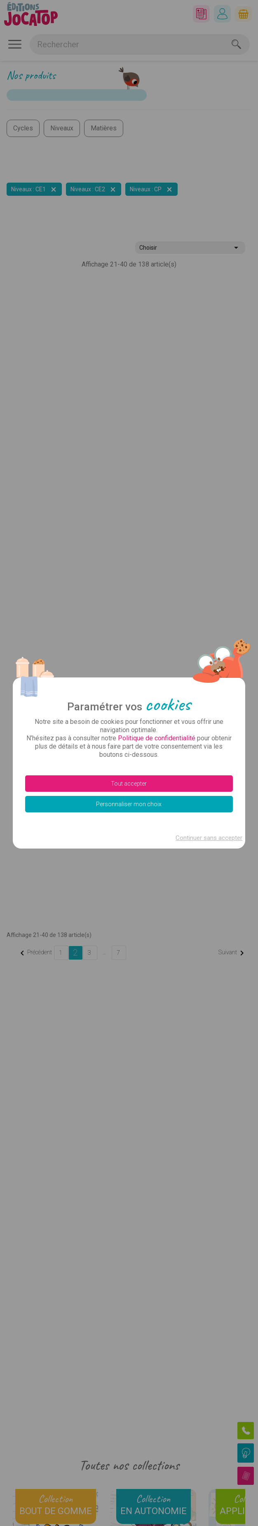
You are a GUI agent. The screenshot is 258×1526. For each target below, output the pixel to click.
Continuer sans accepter (209, 838)
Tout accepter (129, 783)
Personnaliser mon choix (129, 804)
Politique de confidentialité (156, 738)
